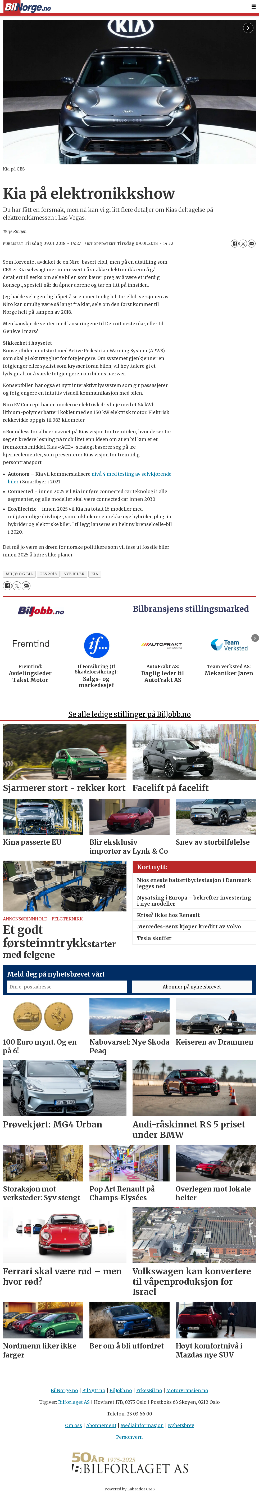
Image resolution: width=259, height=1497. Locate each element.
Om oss (73, 1425)
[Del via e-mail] (252, 244)
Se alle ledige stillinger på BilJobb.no (129, 714)
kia (94, 574)
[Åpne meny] (253, 6)
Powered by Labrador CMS (129, 1489)
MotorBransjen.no (187, 1390)
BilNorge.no (64, 1390)
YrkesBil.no (149, 1390)
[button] (255, 638)
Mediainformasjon (142, 1425)
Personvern (129, 1437)
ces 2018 (48, 574)
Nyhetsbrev (181, 1425)
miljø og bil (19, 574)
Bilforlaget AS (74, 1402)
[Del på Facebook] (235, 244)
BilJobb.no (121, 1390)
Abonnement (101, 1425)
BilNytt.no (93, 1390)
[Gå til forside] (27, 7)
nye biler (74, 574)
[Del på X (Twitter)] (243, 244)
